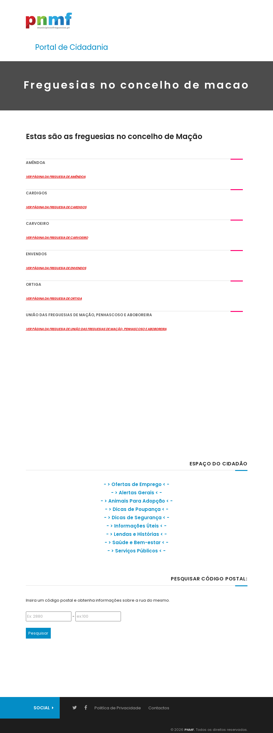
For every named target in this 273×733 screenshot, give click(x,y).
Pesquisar (38, 633)
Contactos (158, 708)
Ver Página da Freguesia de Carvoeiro (57, 237)
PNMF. (189, 729)
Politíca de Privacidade (117, 708)
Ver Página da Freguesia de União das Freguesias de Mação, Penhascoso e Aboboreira (96, 329)
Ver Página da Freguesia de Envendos (56, 268)
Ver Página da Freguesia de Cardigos (56, 207)
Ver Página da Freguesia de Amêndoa (56, 176)
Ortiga (33, 284)
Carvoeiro (37, 223)
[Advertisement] (72, 401)
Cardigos (36, 193)
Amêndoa (35, 162)
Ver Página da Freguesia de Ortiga (54, 298)
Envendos (36, 254)
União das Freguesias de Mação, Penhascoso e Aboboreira (89, 314)
